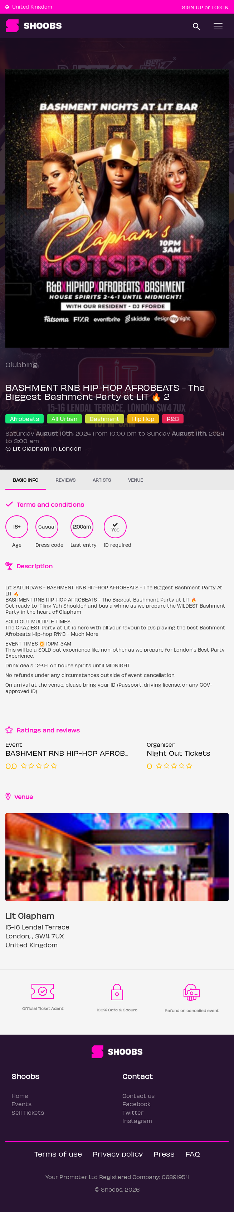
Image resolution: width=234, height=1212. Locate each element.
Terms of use (58, 1153)
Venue (135, 479)
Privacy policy (118, 1153)
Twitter (132, 1112)
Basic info (25, 479)
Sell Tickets (27, 1112)
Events (21, 1103)
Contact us (138, 1095)
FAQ (192, 1153)
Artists (102, 479)
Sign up (192, 7)
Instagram (137, 1120)
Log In (220, 7)
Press (164, 1153)
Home (19, 1095)
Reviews (65, 479)
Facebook (136, 1103)
